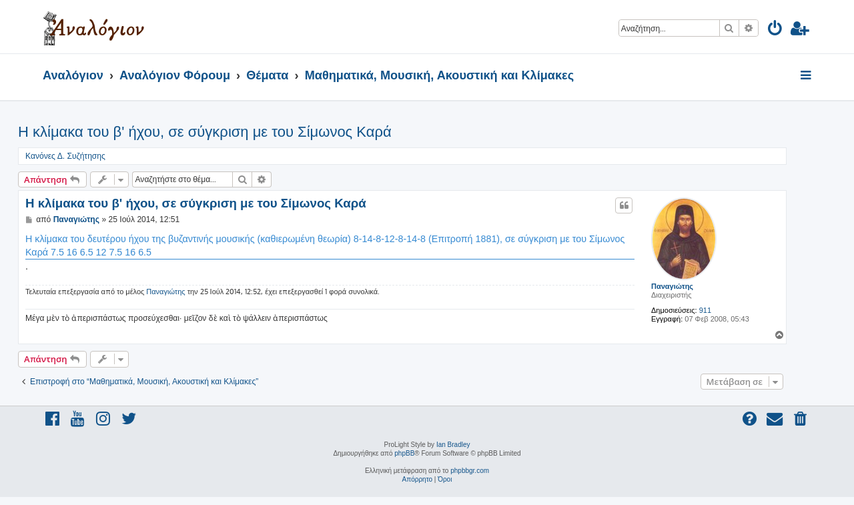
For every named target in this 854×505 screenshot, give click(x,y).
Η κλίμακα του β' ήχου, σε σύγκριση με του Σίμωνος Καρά (205, 131)
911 (705, 310)
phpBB (404, 453)
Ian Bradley (453, 444)
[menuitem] (775, 30)
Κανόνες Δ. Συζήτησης (65, 156)
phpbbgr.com (469, 470)
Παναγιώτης (672, 286)
